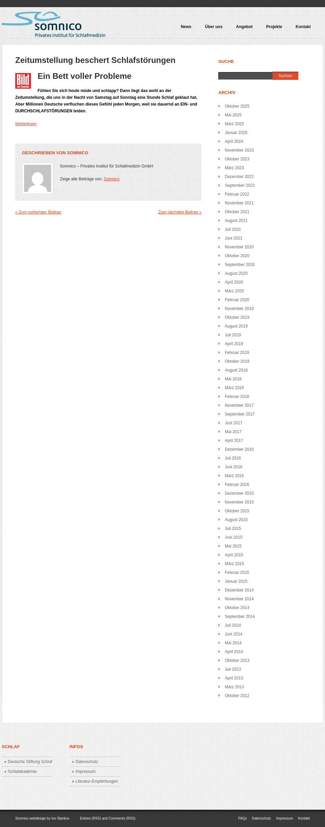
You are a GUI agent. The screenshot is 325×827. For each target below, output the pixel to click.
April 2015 (234, 555)
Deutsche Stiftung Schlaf (30, 761)
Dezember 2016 (239, 449)
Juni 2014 (233, 634)
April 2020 (234, 282)
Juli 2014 (233, 625)
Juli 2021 (233, 229)
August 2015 (236, 519)
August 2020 (236, 273)
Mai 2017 (233, 431)
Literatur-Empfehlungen (96, 781)
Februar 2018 (237, 396)
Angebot (242, 29)
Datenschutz (86, 761)
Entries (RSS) (90, 818)
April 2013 (234, 678)
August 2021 (236, 220)
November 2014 (239, 599)
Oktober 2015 (237, 511)
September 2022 (240, 185)
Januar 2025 (236, 132)
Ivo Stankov (60, 818)
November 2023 (239, 150)
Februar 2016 (237, 484)
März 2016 (234, 475)
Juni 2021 (233, 238)
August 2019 (236, 326)
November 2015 (239, 502)
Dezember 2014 (239, 590)
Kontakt (303, 27)
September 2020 (240, 264)
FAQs (242, 818)
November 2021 (239, 203)
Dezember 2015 (239, 493)
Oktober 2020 (237, 255)
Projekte (272, 29)
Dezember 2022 (239, 176)
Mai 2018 (233, 379)
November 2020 (239, 247)
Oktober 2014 (237, 607)
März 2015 (234, 563)
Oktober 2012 (237, 695)
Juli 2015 (233, 528)
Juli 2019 (233, 335)
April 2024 (234, 141)
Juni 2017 (233, 423)
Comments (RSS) (122, 818)
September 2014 (240, 616)
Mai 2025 (233, 115)
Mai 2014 (233, 643)
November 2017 (239, 405)
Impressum (85, 771)
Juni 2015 (233, 537)
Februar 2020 (237, 299)
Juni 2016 (233, 467)
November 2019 (239, 308)
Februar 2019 (237, 352)
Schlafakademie (22, 771)
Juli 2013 (233, 669)
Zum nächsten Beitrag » (179, 212)
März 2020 (234, 291)
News (186, 27)
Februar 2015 (237, 572)
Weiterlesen (26, 123)
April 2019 (234, 343)
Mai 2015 (233, 546)
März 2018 (234, 387)
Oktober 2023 (237, 159)
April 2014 (234, 651)
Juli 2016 (233, 458)
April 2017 (234, 440)
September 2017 (240, 414)
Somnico (77, 152)
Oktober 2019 (237, 317)
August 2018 (236, 370)
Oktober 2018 (237, 361)
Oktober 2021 (237, 211)
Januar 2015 (236, 581)
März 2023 (234, 167)
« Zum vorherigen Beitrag (38, 212)
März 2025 (234, 123)
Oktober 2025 (237, 106)
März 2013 (234, 687)
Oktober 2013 (237, 660)
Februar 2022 (237, 194)
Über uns (213, 27)
